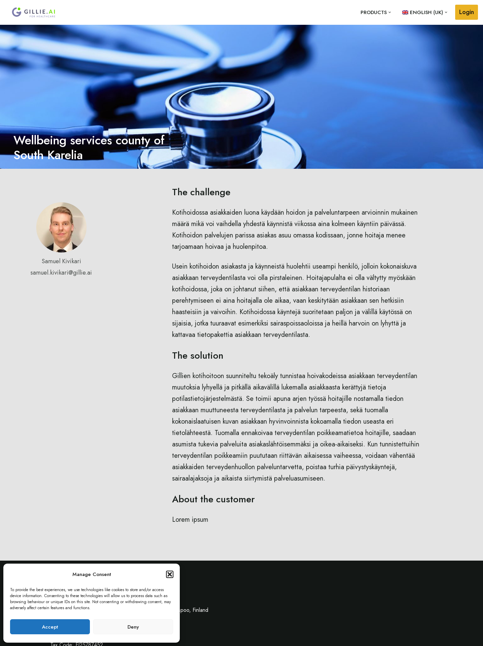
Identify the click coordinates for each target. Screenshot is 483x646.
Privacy (423, 637)
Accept (50, 627)
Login (466, 12)
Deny (133, 627)
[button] (169, 574)
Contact (397, 637)
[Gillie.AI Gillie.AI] (33, 12)
